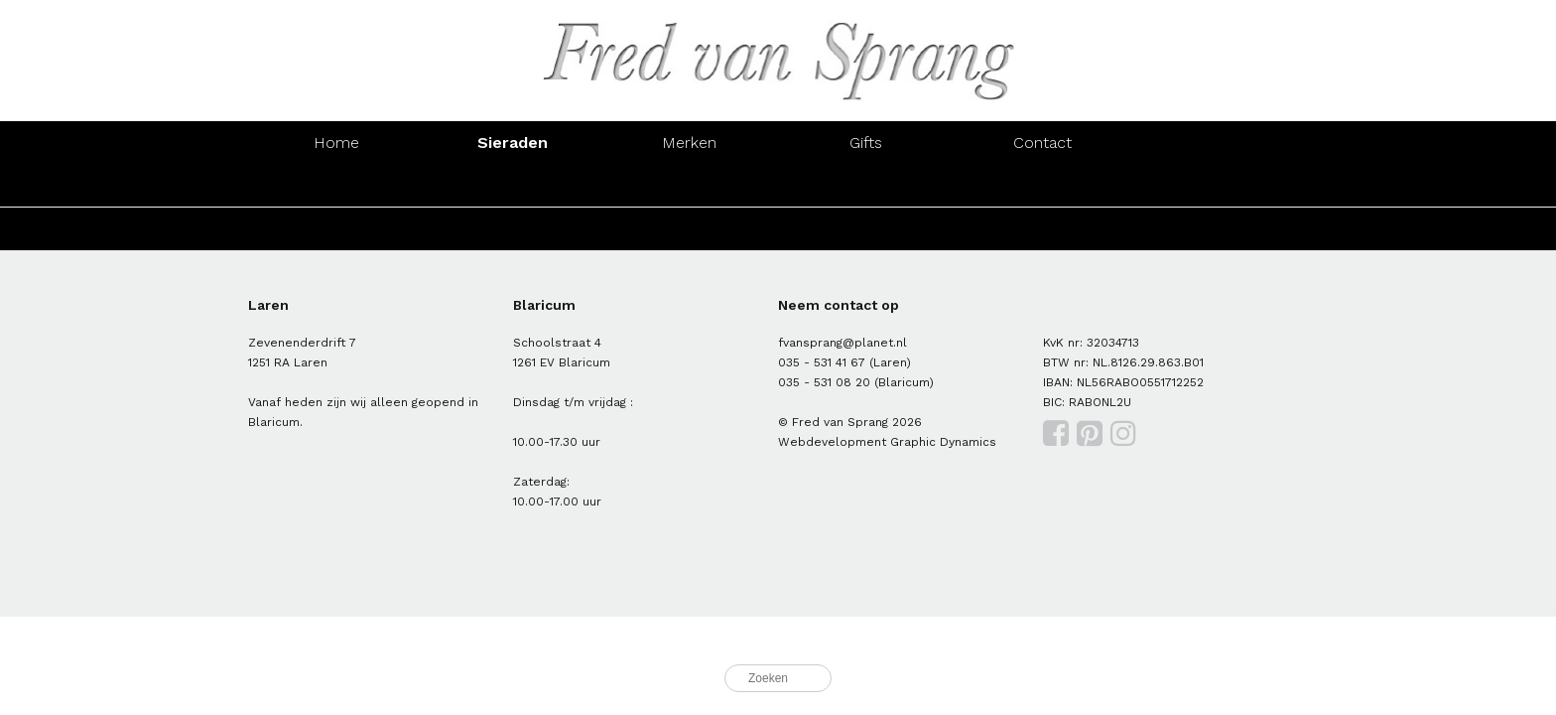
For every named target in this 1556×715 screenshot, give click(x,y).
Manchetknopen (1219, 185)
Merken (689, 142)
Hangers (1043, 185)
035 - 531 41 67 (821, 362)
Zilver (513, 228)
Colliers (866, 185)
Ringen (336, 185)
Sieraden (512, 142)
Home (336, 142)
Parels (689, 228)
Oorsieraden (513, 185)
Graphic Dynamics (943, 442)
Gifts (865, 142)
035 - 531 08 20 (824, 382)
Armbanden (689, 185)
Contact (1042, 142)
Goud (336, 228)
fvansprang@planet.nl (842, 343)
